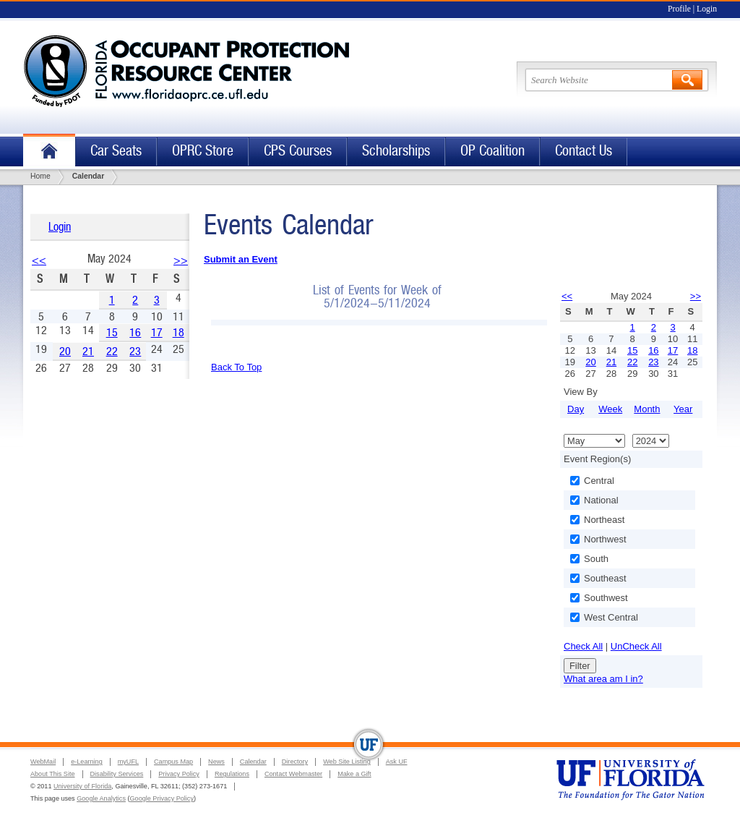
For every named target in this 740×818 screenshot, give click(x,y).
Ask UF (397, 761)
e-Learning (86, 761)
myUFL (128, 761)
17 (157, 332)
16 (135, 332)
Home (49, 151)
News (216, 761)
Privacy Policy (178, 773)
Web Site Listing (347, 761)
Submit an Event (241, 259)
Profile (679, 9)
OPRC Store (202, 150)
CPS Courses (298, 150)
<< (39, 260)
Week (610, 409)
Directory (295, 761)
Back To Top (236, 367)
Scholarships (396, 150)
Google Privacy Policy (162, 798)
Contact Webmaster (293, 773)
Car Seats (116, 150)
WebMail (43, 761)
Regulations (232, 773)
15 (112, 332)
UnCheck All (636, 646)
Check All (583, 646)
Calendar (253, 761)
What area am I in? (603, 678)
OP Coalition (492, 150)
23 (135, 351)
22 (112, 351)
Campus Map (173, 761)
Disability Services (117, 773)
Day (575, 409)
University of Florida (82, 786)
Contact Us (583, 150)
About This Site (52, 773)
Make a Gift (354, 773)
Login (707, 9)
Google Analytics (101, 798)
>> (180, 260)
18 (178, 332)
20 (65, 351)
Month (647, 409)
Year (683, 409)
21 (88, 351)
